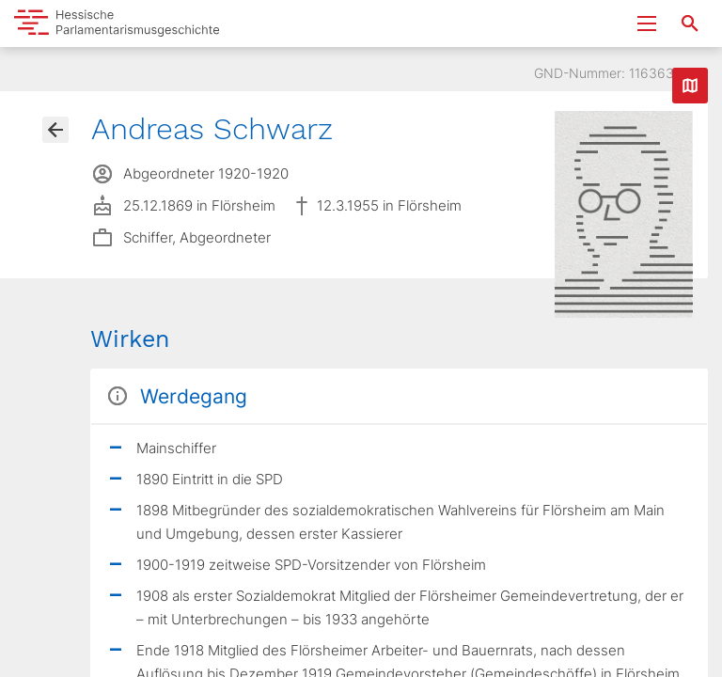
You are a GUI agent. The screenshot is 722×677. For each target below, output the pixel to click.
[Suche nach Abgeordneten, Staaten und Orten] (690, 23)
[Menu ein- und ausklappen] (647, 23)
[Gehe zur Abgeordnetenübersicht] (55, 130)
